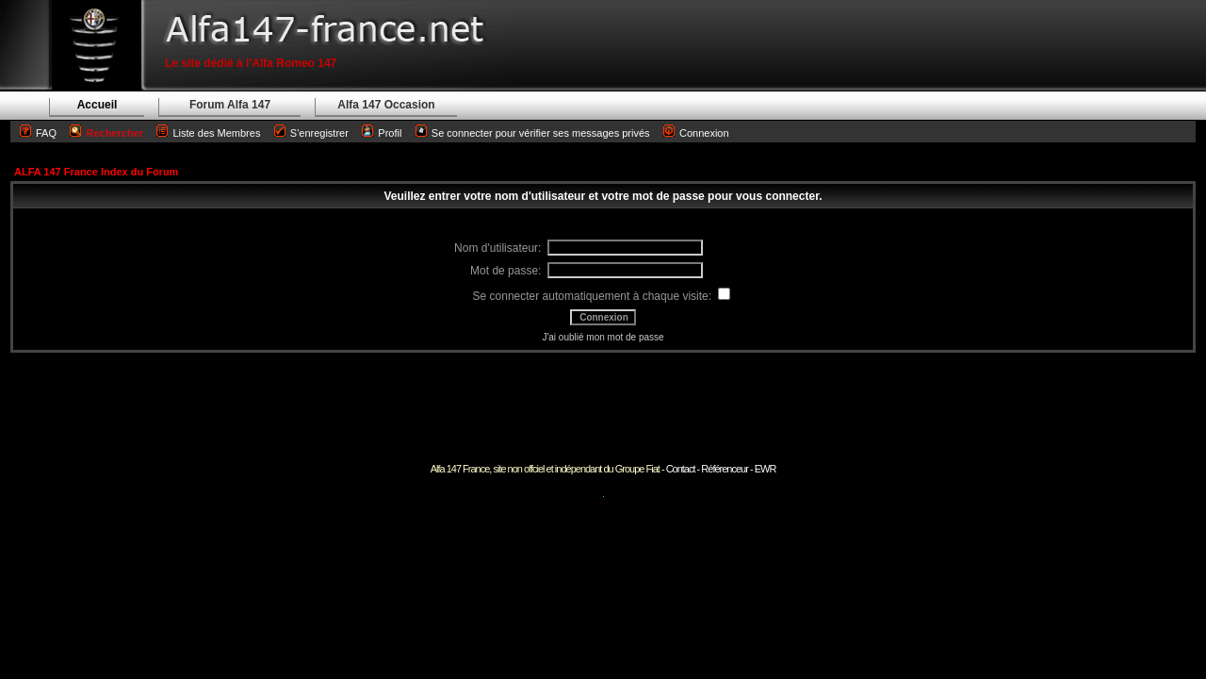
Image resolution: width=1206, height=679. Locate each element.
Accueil (97, 104)
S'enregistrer (319, 133)
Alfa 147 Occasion (385, 104)
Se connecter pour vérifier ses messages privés (533, 133)
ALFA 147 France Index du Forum (96, 171)
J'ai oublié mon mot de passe (602, 337)
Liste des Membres (208, 133)
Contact (680, 468)
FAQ (46, 133)
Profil (389, 133)
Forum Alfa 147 (229, 104)
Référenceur (724, 468)
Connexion (696, 133)
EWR (765, 468)
